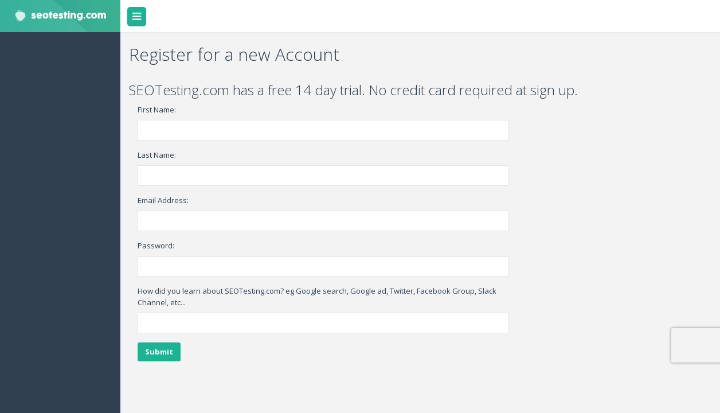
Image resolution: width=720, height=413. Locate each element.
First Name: (157, 109)
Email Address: (163, 200)
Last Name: (157, 155)
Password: (156, 245)
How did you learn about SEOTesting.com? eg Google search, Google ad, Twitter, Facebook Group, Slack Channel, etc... (317, 296)
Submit (159, 351)
